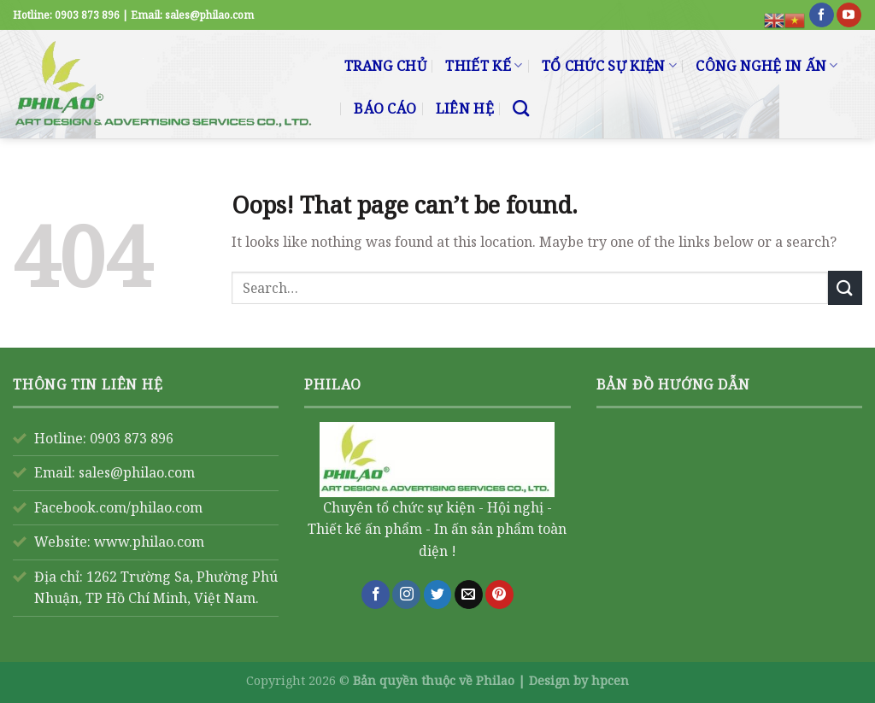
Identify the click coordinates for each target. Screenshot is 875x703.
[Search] (521, 108)
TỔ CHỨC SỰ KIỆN (609, 65)
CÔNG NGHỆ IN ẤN (766, 65)
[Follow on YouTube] (849, 15)
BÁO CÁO (385, 108)
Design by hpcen (579, 680)
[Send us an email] (469, 594)
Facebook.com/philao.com (118, 507)
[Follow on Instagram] (406, 594)
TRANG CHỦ (385, 65)
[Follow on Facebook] (821, 15)
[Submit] (845, 287)
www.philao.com (149, 541)
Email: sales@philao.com (114, 472)
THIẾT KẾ (483, 65)
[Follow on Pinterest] (499, 594)
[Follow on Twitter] (438, 594)
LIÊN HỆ (465, 108)
